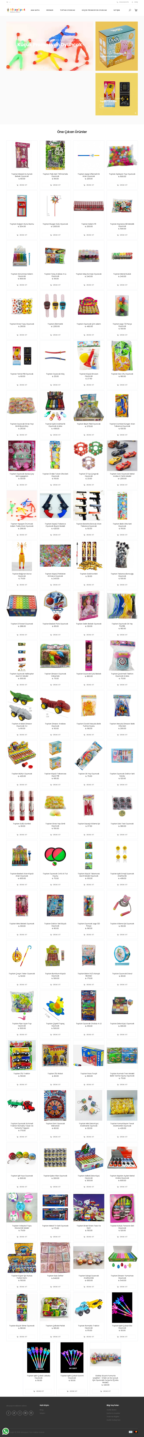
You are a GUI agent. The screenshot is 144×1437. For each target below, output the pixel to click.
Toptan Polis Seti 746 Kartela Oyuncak (55, 175)
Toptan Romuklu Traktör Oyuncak (88, 1326)
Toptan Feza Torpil (89, 1073)
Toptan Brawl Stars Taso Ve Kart (89, 1226)
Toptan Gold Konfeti (89, 574)
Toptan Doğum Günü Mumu (22, 224)
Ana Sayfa (35, 10)
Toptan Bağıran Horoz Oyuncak (22, 575)
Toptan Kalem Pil (88, 224)
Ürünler (49, 10)
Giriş (135, 2)
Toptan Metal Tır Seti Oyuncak (55, 1225)
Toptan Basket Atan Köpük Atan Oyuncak (21, 874)
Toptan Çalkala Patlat (55, 1325)
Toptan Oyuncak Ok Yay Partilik (122, 624)
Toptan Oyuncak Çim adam (89, 324)
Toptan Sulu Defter (55, 1275)
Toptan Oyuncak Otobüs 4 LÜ (89, 1023)
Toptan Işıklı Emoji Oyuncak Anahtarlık (122, 874)
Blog (41, 1410)
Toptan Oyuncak (67, 10)
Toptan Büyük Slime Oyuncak (21, 1325)
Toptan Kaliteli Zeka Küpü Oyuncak (89, 1176)
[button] (129, 10)
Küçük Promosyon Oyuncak (94, 10)
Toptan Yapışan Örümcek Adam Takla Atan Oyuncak (21, 525)
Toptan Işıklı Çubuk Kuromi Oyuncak (72, 1376)
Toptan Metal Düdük (122, 274)
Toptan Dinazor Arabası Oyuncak (55, 724)
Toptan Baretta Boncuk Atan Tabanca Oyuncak (88, 525)
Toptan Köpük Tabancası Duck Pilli (115, 53)
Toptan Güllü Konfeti (22, 823)
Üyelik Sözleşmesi (113, 1420)
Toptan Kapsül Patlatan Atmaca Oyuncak (55, 575)
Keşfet (106, 61)
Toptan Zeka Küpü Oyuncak (122, 1023)
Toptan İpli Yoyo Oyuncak (22, 1175)
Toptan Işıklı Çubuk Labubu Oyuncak (38, 1376)
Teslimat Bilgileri (113, 1416)
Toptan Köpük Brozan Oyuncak (88, 375)
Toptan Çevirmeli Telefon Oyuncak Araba (122, 674)
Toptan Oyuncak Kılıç (55, 374)
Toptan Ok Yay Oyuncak (88, 773)
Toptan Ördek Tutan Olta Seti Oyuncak (55, 475)
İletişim (117, 10)
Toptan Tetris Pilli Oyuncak (111, 98)
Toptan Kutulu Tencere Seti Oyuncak (122, 1226)
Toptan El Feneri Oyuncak (22, 623)
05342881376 (123, 2)
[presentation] (10, 46)
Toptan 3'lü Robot (55, 1073)
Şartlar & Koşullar (113, 1413)
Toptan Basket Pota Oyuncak (55, 623)
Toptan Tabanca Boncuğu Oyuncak (122, 575)
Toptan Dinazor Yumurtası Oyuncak (122, 1276)
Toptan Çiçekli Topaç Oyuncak (55, 1024)
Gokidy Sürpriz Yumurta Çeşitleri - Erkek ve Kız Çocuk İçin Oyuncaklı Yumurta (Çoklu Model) (105, 1379)
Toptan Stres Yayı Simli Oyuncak (55, 824)
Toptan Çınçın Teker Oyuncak (22, 973)
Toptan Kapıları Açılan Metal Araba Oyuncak (122, 1176)
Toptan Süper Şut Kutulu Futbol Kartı (21, 1276)
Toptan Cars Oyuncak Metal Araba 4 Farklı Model (122, 475)
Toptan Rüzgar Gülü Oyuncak (55, 224)
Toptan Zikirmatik (55, 324)
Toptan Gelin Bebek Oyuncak (88, 623)
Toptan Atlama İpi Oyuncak (122, 923)
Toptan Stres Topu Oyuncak (22, 324)
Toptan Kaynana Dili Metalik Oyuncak (122, 225)
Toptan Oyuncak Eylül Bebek (88, 673)
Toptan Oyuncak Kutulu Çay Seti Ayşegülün (22, 475)
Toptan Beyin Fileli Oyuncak (89, 424)
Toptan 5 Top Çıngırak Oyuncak (89, 475)
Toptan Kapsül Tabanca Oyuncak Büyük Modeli (55, 525)
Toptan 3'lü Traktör (22, 1073)
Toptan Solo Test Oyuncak (122, 823)
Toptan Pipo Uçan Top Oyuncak (22, 1024)
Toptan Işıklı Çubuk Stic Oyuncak (122, 1326)
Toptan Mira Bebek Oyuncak (21, 923)
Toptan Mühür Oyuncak (22, 773)
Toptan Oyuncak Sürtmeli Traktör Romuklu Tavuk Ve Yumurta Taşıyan (21, 1125)
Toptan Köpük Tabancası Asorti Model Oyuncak (89, 874)
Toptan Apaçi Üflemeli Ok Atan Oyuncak (89, 175)
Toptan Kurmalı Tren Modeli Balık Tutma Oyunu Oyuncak (122, 1074)
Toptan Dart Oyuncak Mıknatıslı (55, 1124)
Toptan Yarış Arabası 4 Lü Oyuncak (55, 275)
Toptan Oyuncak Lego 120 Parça (89, 924)
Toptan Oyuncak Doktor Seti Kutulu (122, 774)
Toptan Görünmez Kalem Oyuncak (22, 275)
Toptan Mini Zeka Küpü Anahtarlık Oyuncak (89, 1124)
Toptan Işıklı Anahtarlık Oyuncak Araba (55, 425)
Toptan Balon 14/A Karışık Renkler (89, 974)
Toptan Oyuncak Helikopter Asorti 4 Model (22, 674)
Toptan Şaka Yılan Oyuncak (55, 1175)
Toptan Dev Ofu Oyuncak (122, 374)
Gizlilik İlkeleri (111, 1410)
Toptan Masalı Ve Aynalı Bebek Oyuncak (21, 175)
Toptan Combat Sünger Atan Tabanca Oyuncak (122, 425)
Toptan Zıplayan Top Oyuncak (122, 174)
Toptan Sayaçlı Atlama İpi (89, 823)
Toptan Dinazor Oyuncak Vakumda (55, 674)
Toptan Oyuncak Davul (122, 973)
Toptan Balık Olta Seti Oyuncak (122, 525)
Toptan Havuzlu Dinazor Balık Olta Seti (122, 724)
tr (7, 2)
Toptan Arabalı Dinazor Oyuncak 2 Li (22, 724)
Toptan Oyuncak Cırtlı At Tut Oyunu (55, 874)
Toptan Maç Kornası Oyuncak (89, 274)
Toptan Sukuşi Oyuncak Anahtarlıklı (89, 1276)
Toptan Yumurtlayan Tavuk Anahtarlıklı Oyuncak (122, 1124)
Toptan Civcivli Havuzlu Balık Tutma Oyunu (89, 724)
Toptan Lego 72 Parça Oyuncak (122, 325)
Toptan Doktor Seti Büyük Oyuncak (55, 924)
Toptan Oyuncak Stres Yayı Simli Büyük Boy (22, 425)
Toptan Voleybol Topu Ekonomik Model (22, 1226)
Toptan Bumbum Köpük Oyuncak (55, 974)
